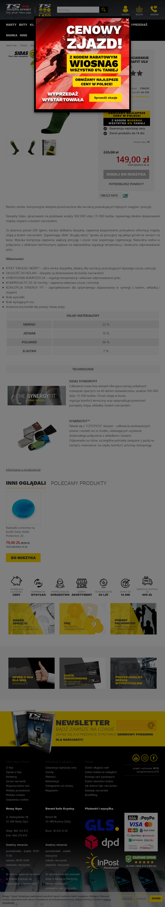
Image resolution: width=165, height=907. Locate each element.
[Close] (127, 19)
